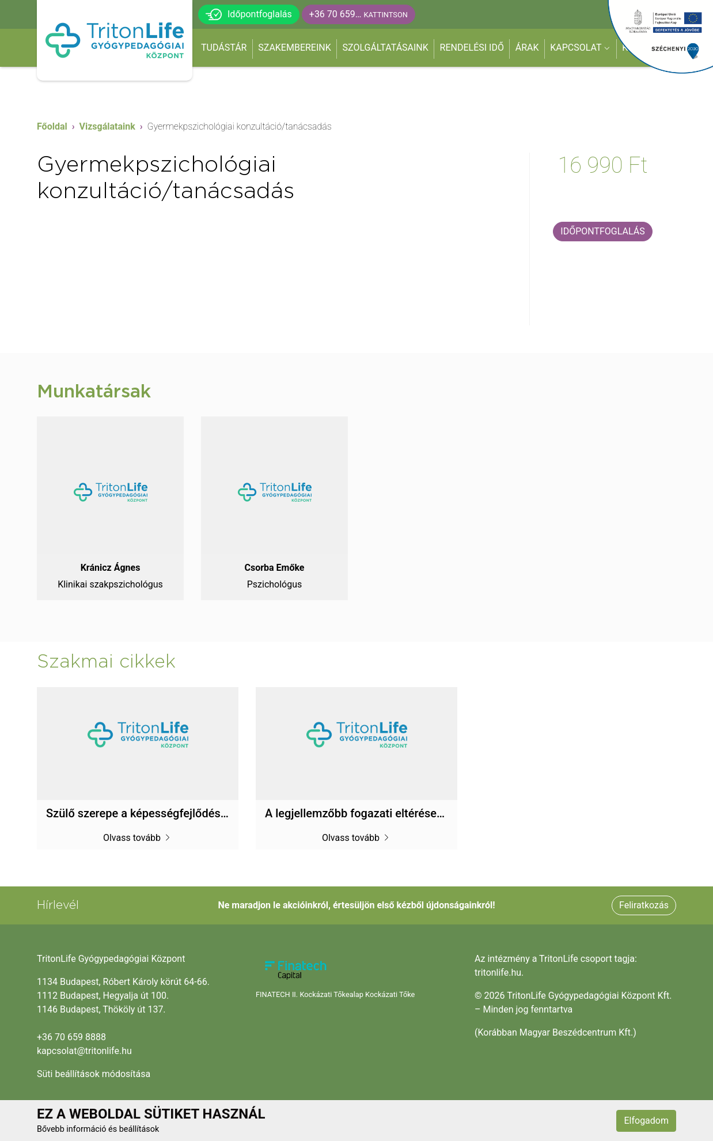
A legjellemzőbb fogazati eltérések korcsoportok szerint (408, 813)
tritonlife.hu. (499, 972)
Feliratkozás (644, 905)
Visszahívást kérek (602, 202)
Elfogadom (646, 1120)
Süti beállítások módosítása (93, 1073)
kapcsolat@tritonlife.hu (84, 1050)
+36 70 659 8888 (71, 1037)
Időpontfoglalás (249, 14)
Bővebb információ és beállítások (98, 1129)
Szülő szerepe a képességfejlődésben (143, 813)
